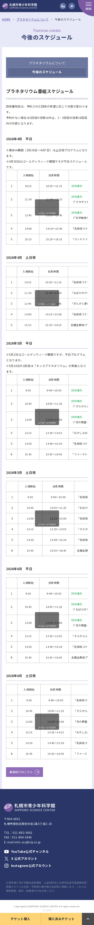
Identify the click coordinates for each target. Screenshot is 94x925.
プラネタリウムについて (32, 19)
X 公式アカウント (21, 858)
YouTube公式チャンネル (26, 851)
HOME (6, 19)
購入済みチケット (61, 918)
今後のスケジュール (47, 71)
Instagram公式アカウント (28, 865)
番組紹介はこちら (21, 772)
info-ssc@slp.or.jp (27, 842)
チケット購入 (20, 918)
